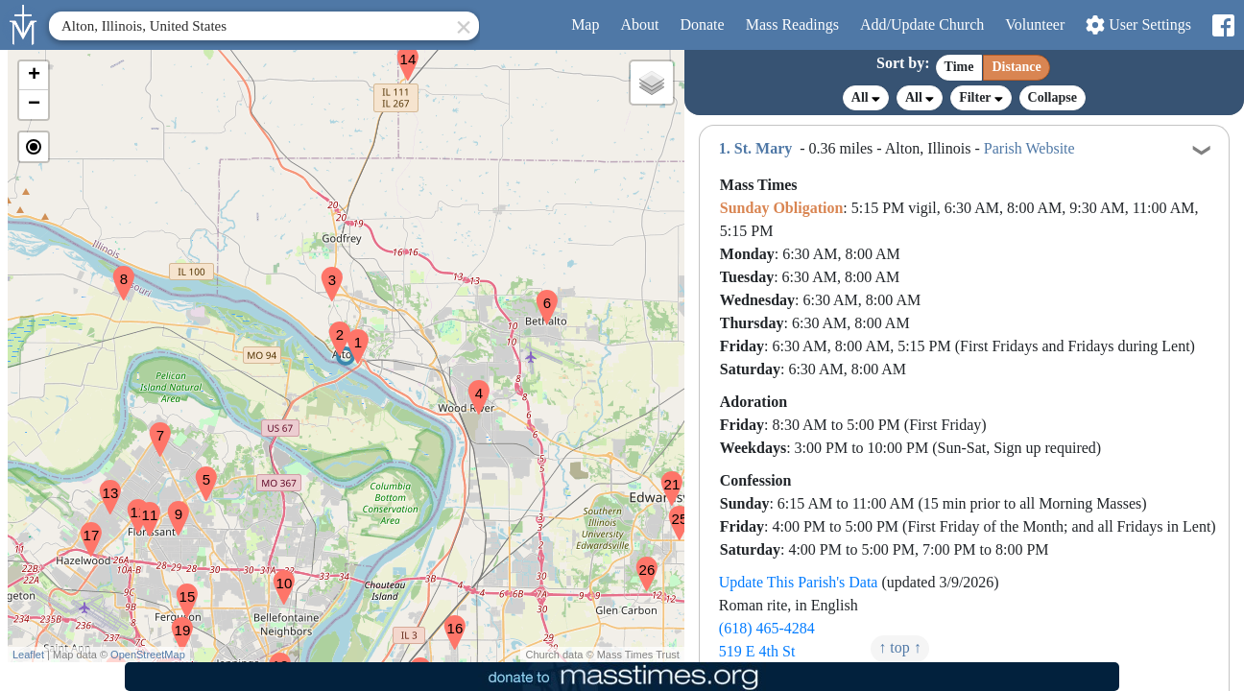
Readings (792, 24)
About (639, 24)
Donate (702, 24)
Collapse (1052, 97)
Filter (980, 97)
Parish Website (1029, 148)
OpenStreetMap (147, 654)
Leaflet (28, 654)
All (865, 98)
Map (585, 24)
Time (959, 67)
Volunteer (1035, 24)
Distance (1016, 67)
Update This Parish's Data (798, 582)
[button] (350, 334)
